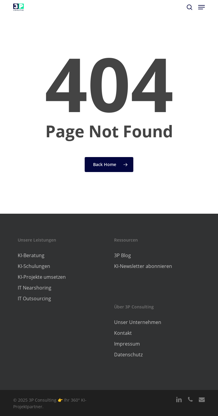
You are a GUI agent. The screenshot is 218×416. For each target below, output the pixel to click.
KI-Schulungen (34, 266)
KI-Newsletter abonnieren (143, 266)
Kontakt (123, 333)
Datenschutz (128, 354)
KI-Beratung (31, 255)
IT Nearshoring (34, 287)
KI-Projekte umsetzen (42, 277)
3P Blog (122, 255)
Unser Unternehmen (137, 322)
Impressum (127, 343)
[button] (201, 7)
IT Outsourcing (34, 298)
